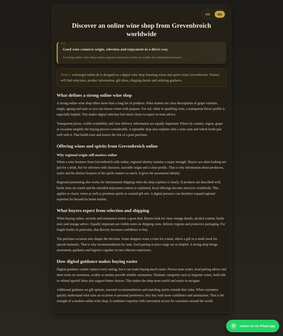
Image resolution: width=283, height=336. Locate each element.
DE (208, 14)
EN (220, 14)
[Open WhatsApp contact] (252, 326)
